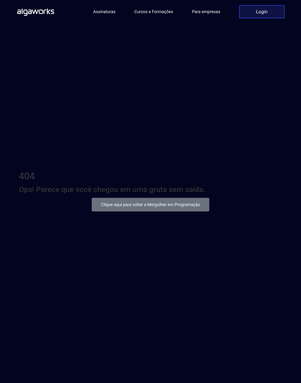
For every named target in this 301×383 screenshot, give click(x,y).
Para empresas (206, 11)
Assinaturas (104, 11)
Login (262, 12)
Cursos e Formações (153, 11)
